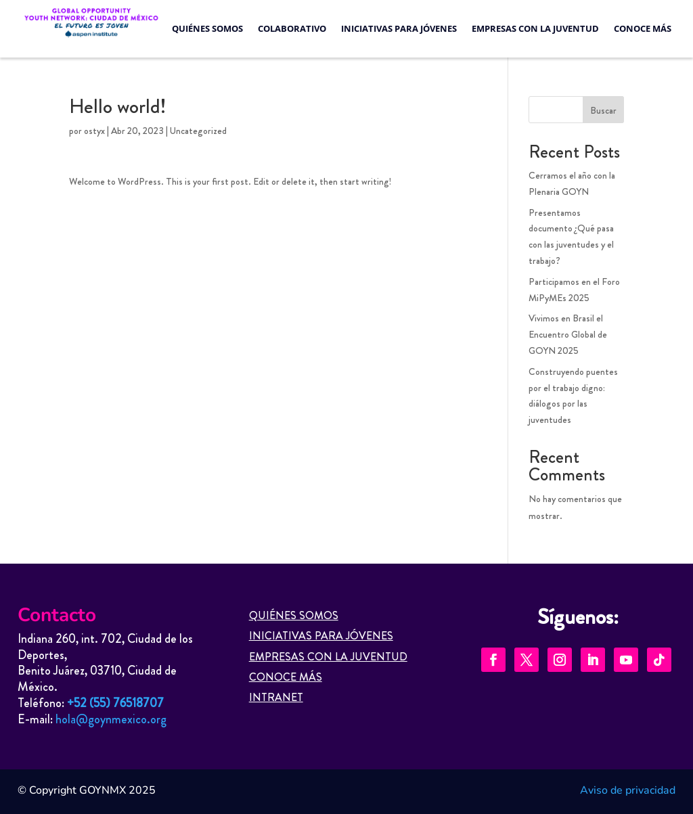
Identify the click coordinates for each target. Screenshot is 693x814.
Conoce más (642, 29)
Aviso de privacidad (627, 790)
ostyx (94, 130)
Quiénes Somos (207, 29)
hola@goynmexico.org (110, 719)
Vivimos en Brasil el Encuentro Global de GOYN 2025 (568, 334)
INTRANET (276, 697)
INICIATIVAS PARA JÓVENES (321, 635)
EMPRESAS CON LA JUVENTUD (328, 656)
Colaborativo (292, 29)
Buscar (603, 110)
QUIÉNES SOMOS (293, 615)
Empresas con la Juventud (535, 29)
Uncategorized (198, 130)
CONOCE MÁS (285, 677)
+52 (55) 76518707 (115, 703)
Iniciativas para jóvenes (399, 29)
